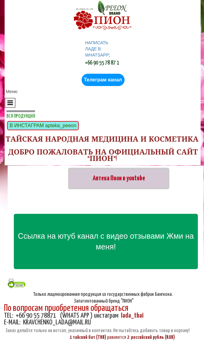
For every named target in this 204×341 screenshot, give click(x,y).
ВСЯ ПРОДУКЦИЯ (20, 116)
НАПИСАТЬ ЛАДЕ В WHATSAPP (97, 48)
